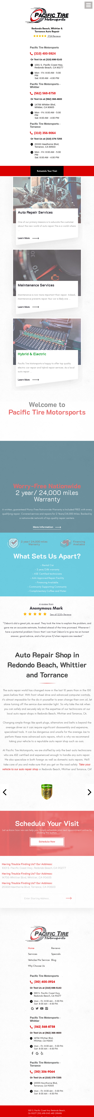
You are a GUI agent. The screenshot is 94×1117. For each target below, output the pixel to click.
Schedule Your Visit (47, 171)
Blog (53, 960)
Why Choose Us (36, 965)
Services (32, 954)
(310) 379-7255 (54, 138)
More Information (43, 527)
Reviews (55, 948)
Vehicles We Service (39, 960)
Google (32, 1009)
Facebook (32, 1054)
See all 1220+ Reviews (60, 614)
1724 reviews (54, 36)
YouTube (41, 1009)
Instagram (46, 1009)
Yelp (41, 1054)
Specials (55, 954)
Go (70, 898)
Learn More (24, 238)
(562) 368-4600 (54, 99)
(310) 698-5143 (54, 59)
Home (31, 948)
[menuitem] (39, 948)
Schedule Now (47, 841)
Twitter (37, 1009)
